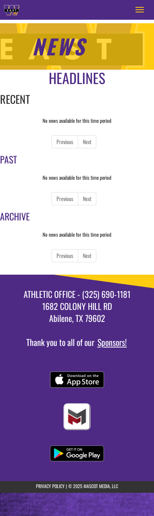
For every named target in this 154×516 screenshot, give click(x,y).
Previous (64, 142)
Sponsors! (112, 342)
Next (87, 142)
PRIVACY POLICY (50, 486)
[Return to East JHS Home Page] (11, 9)
